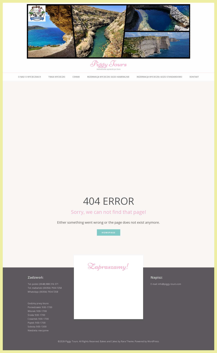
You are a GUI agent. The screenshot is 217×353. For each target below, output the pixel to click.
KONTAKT (194, 76)
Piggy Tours (108, 64)
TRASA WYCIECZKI (56, 76)
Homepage (108, 232)
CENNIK (76, 76)
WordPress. (153, 341)
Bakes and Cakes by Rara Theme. (117, 341)
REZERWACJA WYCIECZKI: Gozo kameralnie (108, 76)
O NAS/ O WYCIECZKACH (29, 76)
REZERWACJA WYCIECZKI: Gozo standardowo (159, 76)
